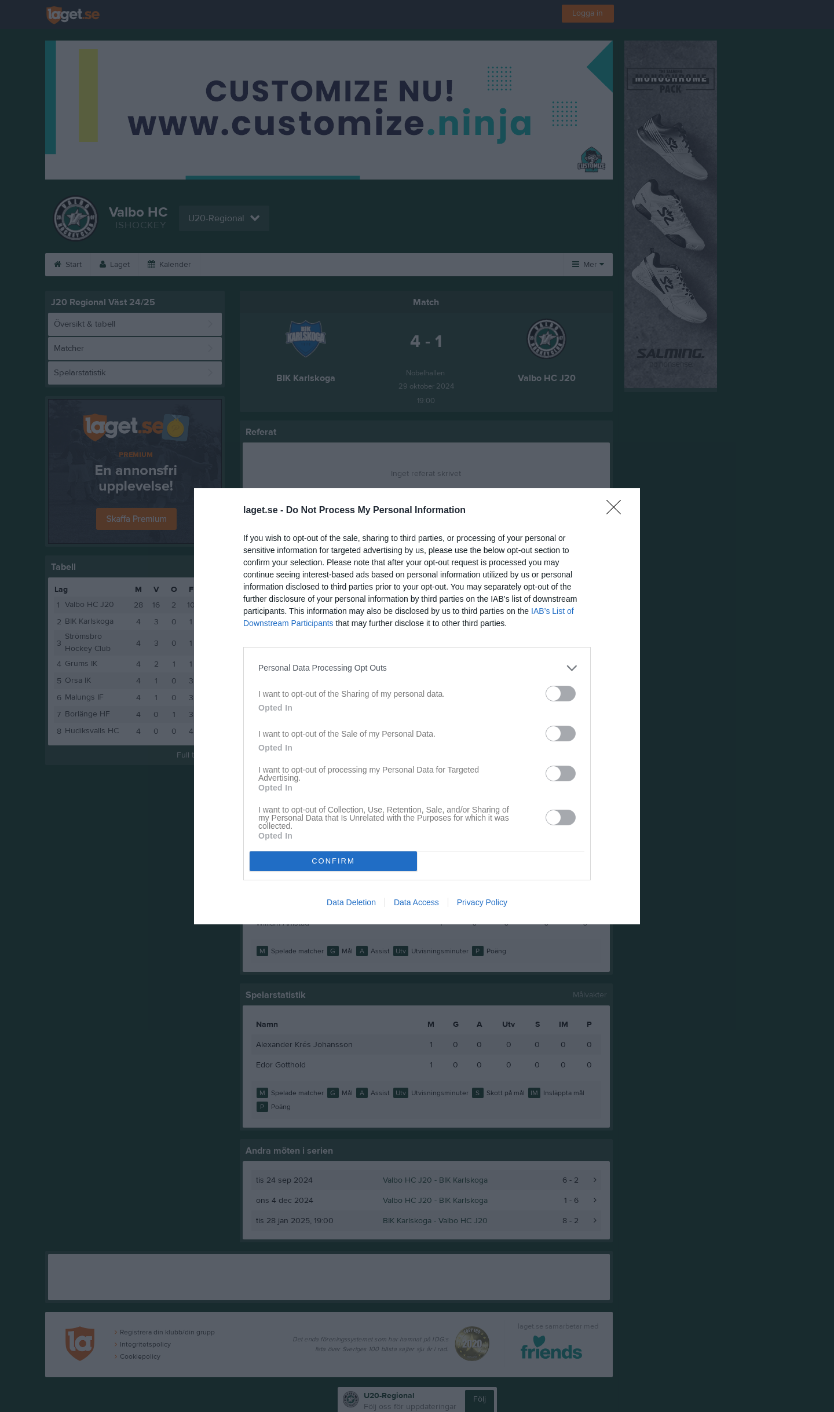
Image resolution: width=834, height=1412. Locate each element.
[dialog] (417, 706)
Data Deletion (351, 902)
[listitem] (417, 668)
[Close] (617, 511)
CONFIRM (333, 861)
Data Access (416, 902)
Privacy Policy (482, 902)
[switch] (561, 693)
